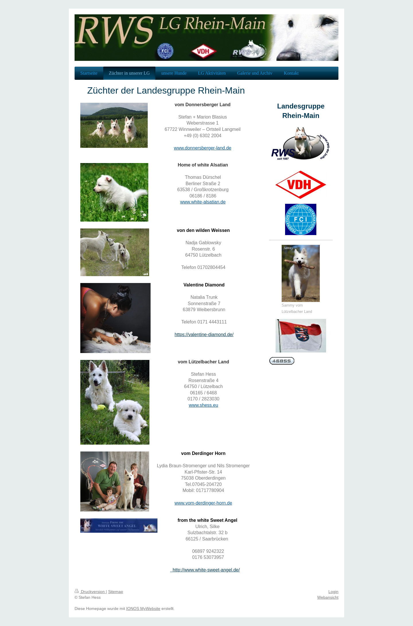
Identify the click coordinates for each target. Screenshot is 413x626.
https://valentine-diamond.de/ (204, 334)
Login (333, 591)
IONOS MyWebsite (143, 608)
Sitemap (115, 591)
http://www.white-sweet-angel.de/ (205, 569)
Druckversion (90, 591)
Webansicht (327, 597)
